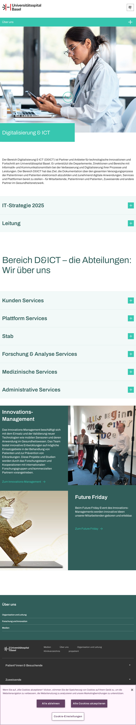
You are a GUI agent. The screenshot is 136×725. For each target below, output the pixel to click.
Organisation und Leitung (14, 615)
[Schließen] (132, 690)
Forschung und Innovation (14, 621)
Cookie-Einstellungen (68, 716)
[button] (68, 205)
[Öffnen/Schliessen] (130, 7)
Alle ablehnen (51, 703)
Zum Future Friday (86, 528)
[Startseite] (21, 7)
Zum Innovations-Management (21, 481)
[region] (68, 705)
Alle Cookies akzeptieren (89, 703)
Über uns (7, 21)
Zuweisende (13, 679)
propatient (74, 651)
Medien (5, 628)
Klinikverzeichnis (52, 651)
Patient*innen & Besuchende (23, 665)
